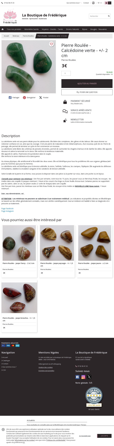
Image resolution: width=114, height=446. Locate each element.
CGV (3, 370)
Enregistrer (29, 97)
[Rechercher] (108, 16)
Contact (86, 3)
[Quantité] (66, 73)
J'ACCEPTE (104, 436)
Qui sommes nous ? (8, 367)
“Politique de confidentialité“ (56, 440)
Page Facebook (7, 208)
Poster (43, 97)
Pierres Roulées (28, 36)
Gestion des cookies (46, 367)
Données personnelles (46, 371)
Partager (14, 97)
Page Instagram (7, 211)
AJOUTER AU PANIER (87, 83)
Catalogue (5, 361)
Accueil (6, 36)
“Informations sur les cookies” (24, 440)
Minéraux (16, 36)
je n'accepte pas (85, 436)
